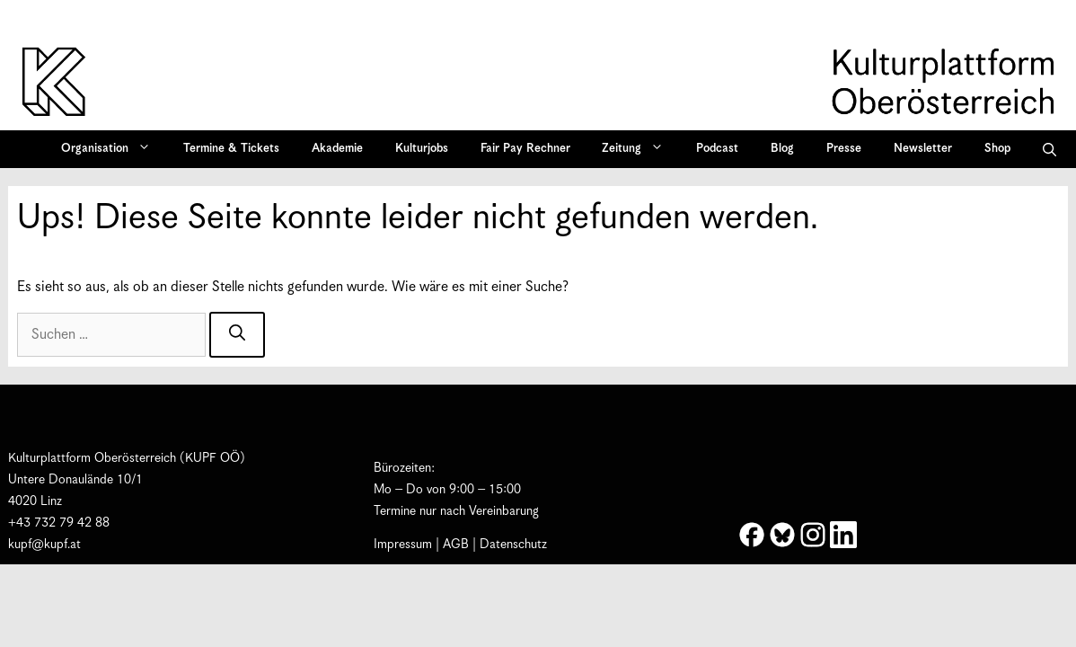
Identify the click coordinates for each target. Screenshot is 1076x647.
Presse (843, 148)
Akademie (337, 148)
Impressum (403, 544)
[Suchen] (237, 335)
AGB (456, 544)
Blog (782, 148)
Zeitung (638, 149)
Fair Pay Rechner (525, 148)
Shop (997, 148)
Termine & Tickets (231, 148)
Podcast (717, 148)
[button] (1049, 149)
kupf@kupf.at (44, 544)
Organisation (112, 149)
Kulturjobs (421, 148)
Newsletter (923, 148)
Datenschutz (513, 544)
